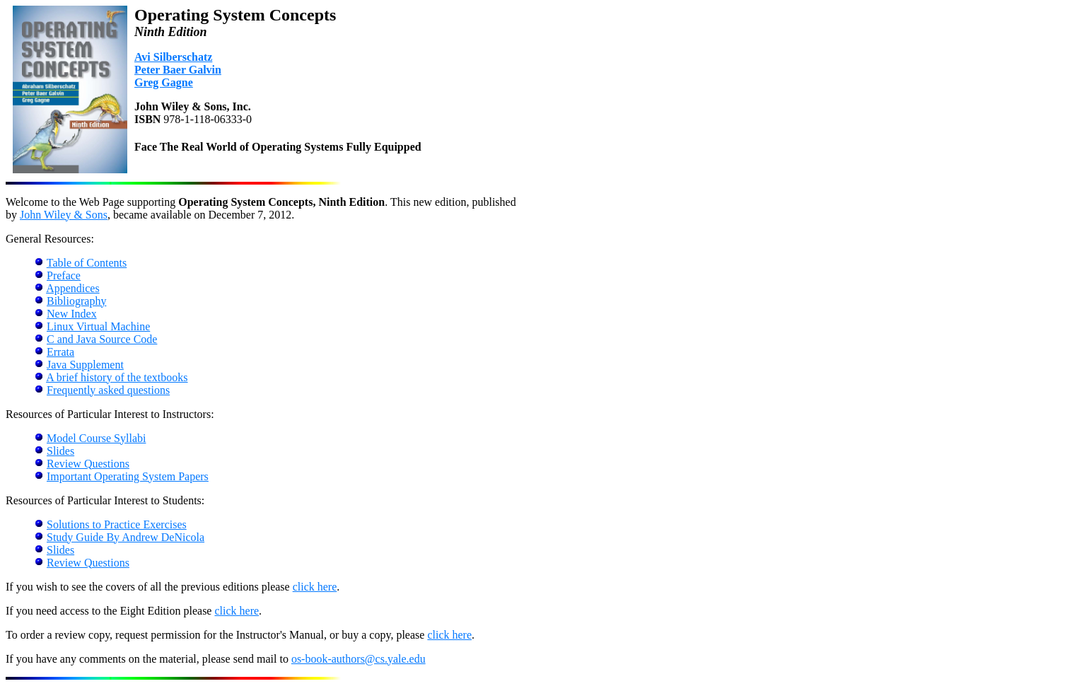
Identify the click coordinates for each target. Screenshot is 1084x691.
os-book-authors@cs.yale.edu (358, 659)
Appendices (73, 288)
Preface (64, 275)
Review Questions (88, 464)
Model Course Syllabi (96, 438)
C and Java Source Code (102, 339)
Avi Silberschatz (173, 57)
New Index (72, 314)
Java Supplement (85, 365)
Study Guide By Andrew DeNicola (125, 537)
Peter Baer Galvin (177, 70)
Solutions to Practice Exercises (117, 524)
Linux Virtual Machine (98, 326)
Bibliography (76, 301)
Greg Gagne (163, 82)
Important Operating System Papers (128, 476)
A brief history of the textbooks (116, 377)
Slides (60, 451)
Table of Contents (87, 263)
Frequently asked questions (108, 390)
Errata (60, 352)
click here (315, 587)
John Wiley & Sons (63, 215)
